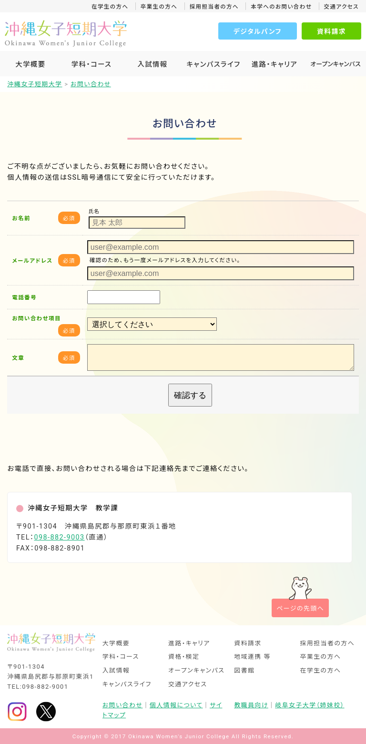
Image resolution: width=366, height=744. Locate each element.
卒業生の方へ (159, 6)
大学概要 (30, 65)
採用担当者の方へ (214, 6)
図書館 (244, 671)
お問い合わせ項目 (36, 318)
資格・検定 (184, 657)
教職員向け (251, 705)
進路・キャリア (274, 65)
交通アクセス (341, 6)
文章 (18, 358)
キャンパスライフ (213, 65)
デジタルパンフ (258, 31)
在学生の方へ (110, 6)
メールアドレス (32, 260)
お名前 (21, 218)
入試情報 (152, 65)
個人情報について (176, 705)
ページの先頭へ (300, 608)
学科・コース (91, 65)
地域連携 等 (252, 657)
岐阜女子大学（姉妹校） (309, 705)
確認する (190, 395)
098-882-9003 (59, 537)
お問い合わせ (122, 705)
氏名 (94, 211)
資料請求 (331, 31)
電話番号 (24, 297)
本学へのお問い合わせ (281, 6)
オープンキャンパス (196, 671)
